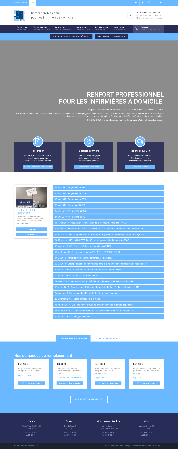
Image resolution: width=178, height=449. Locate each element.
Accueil (17, 3)
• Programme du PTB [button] (70, 199)
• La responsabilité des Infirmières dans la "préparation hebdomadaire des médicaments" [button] (101, 264)
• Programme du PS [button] (70, 217)
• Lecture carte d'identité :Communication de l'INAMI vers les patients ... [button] (95, 310)
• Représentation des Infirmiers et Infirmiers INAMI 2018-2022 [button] (90, 269)
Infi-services (19, 15)
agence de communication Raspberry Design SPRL (145, 446)
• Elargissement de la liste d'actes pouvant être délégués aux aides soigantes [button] (99, 234)
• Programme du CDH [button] (71, 211)
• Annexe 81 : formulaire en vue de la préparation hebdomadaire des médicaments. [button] (99, 228)
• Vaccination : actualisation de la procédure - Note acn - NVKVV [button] (91, 223)
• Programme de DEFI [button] (70, 193)
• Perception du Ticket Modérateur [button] (77, 275)
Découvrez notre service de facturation (38, 167)
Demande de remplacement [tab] (73, 338)
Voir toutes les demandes (89, 399)
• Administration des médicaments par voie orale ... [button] (84, 258)
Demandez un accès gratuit (89, 167)
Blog (32, 3)
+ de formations (31, 234)
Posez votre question (140, 167)
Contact (24, 3)
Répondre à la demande (31, 383)
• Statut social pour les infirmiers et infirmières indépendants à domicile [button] (94, 281)
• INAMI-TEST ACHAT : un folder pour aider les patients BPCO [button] (92, 240)
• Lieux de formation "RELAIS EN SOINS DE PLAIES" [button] (88, 252)
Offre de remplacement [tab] (107, 338)
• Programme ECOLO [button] (70, 205)
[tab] (108, 187)
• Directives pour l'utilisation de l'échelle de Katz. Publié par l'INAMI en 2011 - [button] (97, 287)
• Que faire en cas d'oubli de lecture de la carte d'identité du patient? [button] (94, 305)
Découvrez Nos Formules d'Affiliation (71, 36)
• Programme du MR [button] (70, 187)
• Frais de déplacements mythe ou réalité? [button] (83, 246)
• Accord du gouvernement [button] (73, 316)
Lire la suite (31, 229)
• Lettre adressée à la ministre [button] (77, 299)
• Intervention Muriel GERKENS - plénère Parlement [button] (87, 293)
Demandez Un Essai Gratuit (111, 36)
